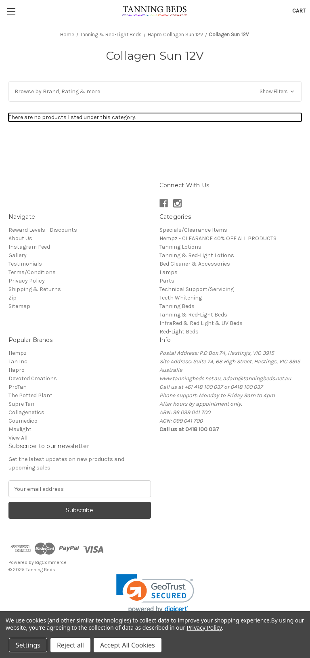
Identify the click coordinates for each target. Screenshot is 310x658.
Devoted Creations (32, 378)
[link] (155, 593)
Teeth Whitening (180, 297)
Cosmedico (23, 420)
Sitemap (19, 306)
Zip (12, 297)
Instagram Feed (29, 246)
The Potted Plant (30, 395)
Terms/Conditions (32, 272)
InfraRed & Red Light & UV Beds (201, 323)
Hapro (16, 370)
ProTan (17, 386)
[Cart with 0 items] (299, 11)
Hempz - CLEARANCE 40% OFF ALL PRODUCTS (217, 238)
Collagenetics (26, 412)
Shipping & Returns (34, 289)
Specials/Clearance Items (193, 229)
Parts (166, 280)
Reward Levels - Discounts (42, 229)
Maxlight (19, 429)
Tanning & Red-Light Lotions (196, 255)
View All (17, 437)
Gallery (17, 255)
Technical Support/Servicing (196, 289)
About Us (20, 238)
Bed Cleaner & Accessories (194, 263)
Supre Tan (21, 403)
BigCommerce (51, 562)
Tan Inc (17, 361)
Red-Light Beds (179, 331)
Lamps (168, 272)
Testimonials (25, 263)
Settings (28, 645)
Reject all (70, 645)
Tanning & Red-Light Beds (193, 314)
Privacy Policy (26, 280)
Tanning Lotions (180, 246)
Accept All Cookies (127, 645)
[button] (155, 91)
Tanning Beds (177, 306)
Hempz (17, 353)
